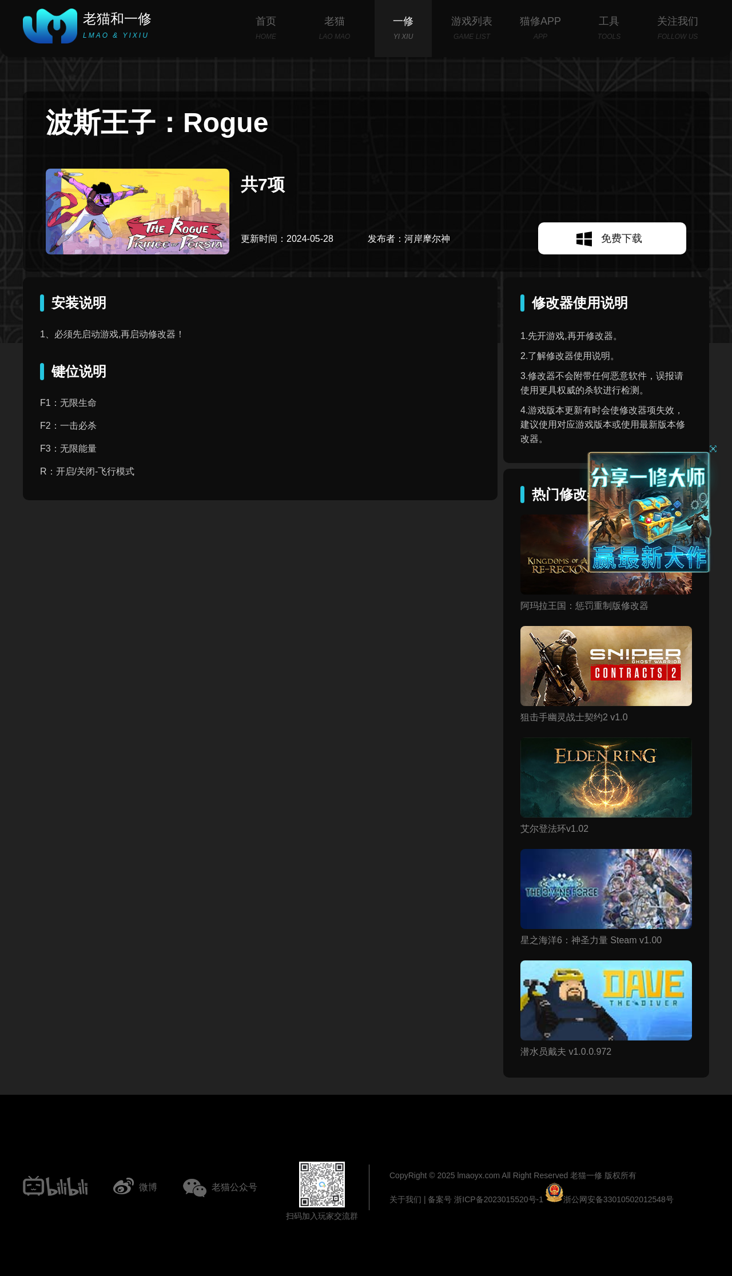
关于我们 (405, 1199)
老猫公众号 (234, 1187)
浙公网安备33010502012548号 (610, 1199)
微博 (148, 1187)
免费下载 (621, 238)
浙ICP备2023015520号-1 (498, 1199)
